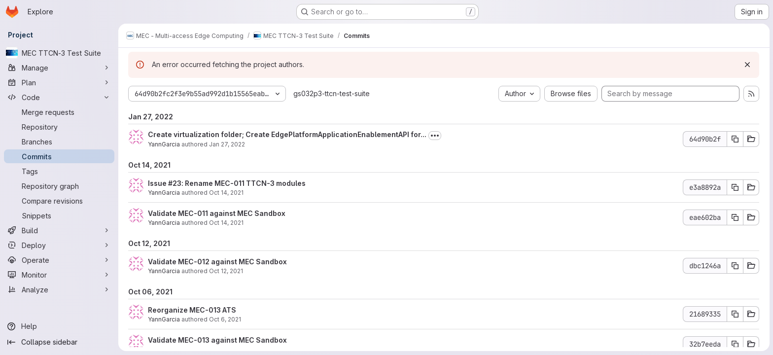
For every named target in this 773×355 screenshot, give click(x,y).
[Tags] (59, 171)
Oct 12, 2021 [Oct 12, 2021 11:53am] (226, 271)
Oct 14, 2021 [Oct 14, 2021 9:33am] (226, 222)
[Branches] (59, 141)
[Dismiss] (747, 65)
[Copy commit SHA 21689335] (735, 314)
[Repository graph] (59, 186)
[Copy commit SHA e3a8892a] (735, 187)
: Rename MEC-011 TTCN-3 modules (243, 183)
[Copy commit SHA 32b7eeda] (735, 344)
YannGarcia (164, 144)
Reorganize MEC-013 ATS (192, 310)
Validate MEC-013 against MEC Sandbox (217, 340)
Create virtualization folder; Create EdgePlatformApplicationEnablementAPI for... (287, 134)
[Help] (59, 326)
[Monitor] (59, 275)
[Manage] (59, 67)
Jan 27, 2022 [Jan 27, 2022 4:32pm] (227, 144)
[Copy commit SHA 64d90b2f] (735, 139)
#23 (174, 183)
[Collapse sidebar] (59, 342)
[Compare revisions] (59, 201)
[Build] (59, 230)
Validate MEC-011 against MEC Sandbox (216, 213)
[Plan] (59, 82)
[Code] (59, 97)
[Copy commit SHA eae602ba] (735, 217)
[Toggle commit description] (434, 135)
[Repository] (59, 127)
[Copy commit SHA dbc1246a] (735, 266)
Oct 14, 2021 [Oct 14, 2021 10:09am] (226, 192)
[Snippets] (59, 215)
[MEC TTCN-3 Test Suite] (59, 53)
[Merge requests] (59, 112)
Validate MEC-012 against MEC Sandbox (217, 261)
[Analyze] (59, 289)
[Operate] (59, 260)
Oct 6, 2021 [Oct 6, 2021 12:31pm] (225, 319)
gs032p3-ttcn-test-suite (331, 93)
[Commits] (59, 156)
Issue (158, 183)
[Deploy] (59, 245)
